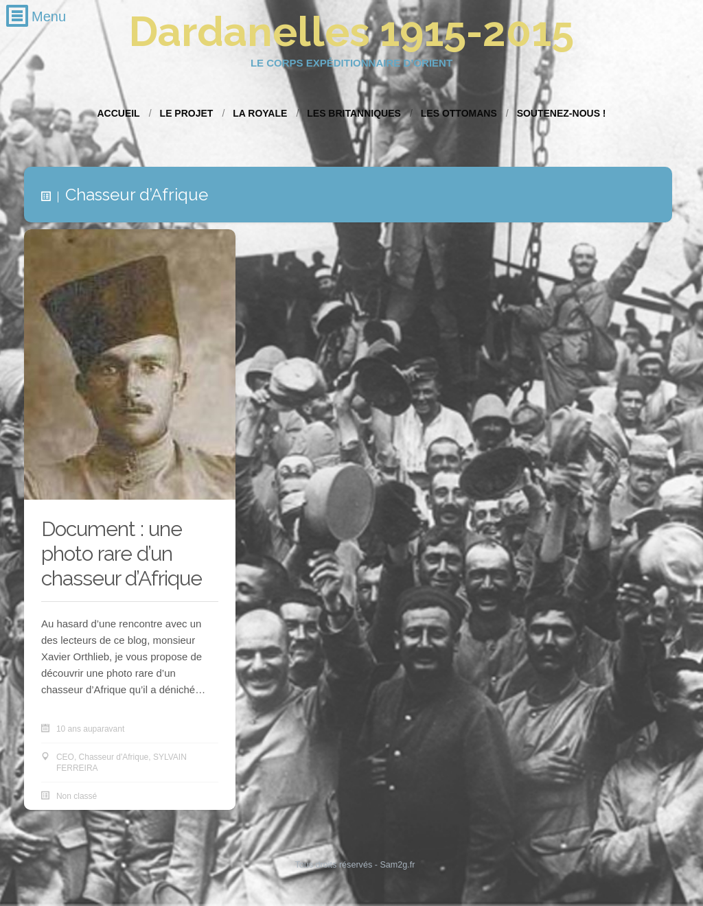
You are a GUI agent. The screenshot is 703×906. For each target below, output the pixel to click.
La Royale (260, 113)
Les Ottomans (459, 113)
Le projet (187, 113)
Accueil (118, 113)
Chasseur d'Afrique (114, 757)
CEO (65, 757)
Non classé (76, 796)
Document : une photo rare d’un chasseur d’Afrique (121, 553)
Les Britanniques (354, 113)
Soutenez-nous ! (561, 113)
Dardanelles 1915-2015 (351, 32)
